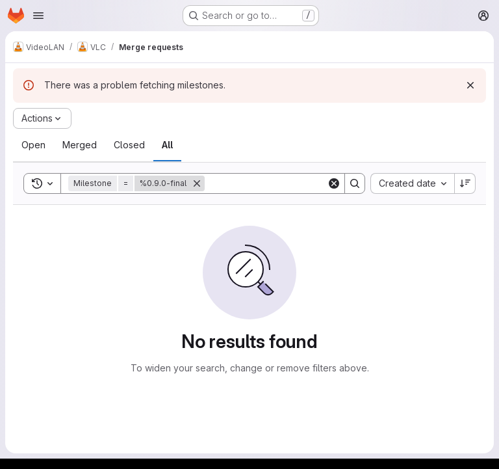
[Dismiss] (470, 85)
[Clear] (334, 183)
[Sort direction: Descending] (465, 183)
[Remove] (197, 183)
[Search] (285, 183)
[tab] (33, 145)
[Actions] (42, 118)
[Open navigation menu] (38, 15)
